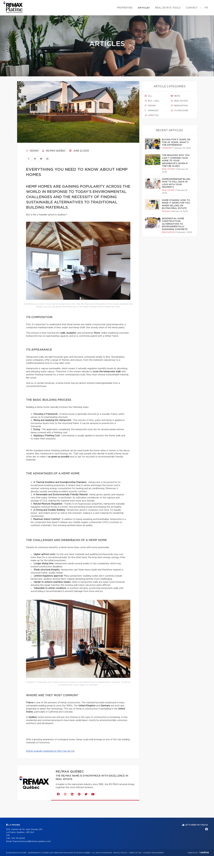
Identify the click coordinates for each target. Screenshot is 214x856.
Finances (151, 110)
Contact (192, 8)
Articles (144, 8)
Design (32, 151)
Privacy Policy (120, 853)
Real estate (179, 101)
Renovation (179, 106)
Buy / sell (152, 101)
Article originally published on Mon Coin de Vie (50, 751)
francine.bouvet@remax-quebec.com (32, 841)
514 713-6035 (18, 838)
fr (206, 8)
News (175, 96)
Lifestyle (152, 115)
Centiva (204, 852)
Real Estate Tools (168, 8)
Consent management (153, 853)
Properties (124, 8)
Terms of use (135, 853)
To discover (179, 110)
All (148, 96)
